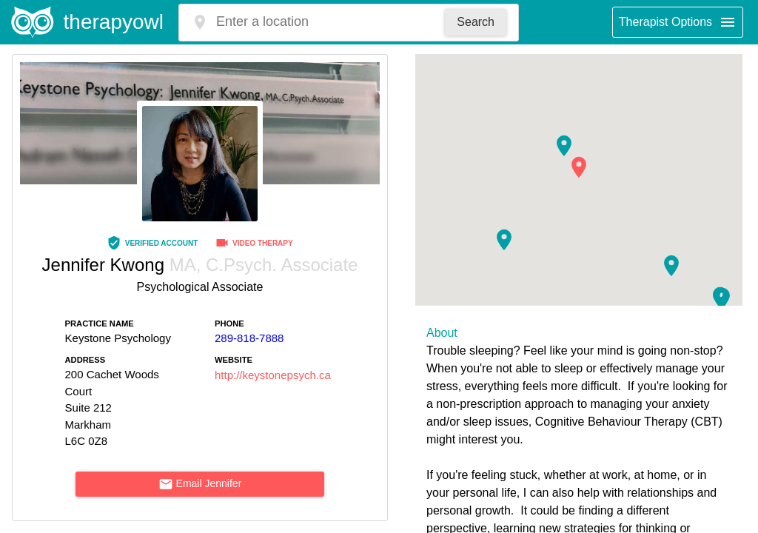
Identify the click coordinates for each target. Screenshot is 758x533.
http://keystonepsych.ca (273, 375)
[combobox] (324, 22)
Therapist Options (678, 22)
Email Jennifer (200, 484)
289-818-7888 (249, 338)
